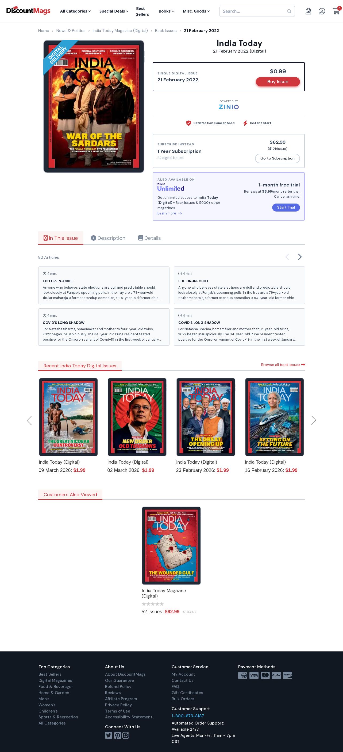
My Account (183, 674)
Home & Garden (53, 692)
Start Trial (286, 207)
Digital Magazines (55, 680)
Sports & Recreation (58, 717)
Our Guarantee (119, 680)
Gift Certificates (187, 692)
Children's (48, 711)
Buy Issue (277, 81)
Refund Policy (118, 686)
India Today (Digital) (59, 462)
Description (108, 237)
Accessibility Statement (128, 717)
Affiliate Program (121, 699)
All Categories (52, 723)
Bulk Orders (183, 699)
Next (313, 420)
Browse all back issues (283, 364)
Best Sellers (49, 674)
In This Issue (61, 237)
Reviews (113, 692)
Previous (29, 420)
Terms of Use (117, 711)
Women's (47, 705)
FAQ (175, 686)
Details (149, 237)
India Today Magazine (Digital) (164, 593)
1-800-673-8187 (188, 716)
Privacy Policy (118, 705)
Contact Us (183, 680)
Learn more (169, 213)
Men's (43, 699)
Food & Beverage (54, 686)
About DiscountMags (125, 674)
